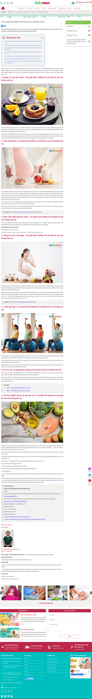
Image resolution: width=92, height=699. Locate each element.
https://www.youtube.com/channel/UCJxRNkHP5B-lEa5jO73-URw (27, 519)
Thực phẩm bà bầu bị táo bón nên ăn (21, 388)
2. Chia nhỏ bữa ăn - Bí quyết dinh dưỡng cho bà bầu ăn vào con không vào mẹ (23, 45)
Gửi (70, 636)
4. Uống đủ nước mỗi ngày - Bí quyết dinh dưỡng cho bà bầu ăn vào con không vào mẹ (23, 52)
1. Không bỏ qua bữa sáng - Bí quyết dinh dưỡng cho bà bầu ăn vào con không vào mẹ (23, 41)
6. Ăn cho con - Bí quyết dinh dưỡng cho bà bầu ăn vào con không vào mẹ (21, 58)
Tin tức (10, 12)
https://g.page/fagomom (10, 496)
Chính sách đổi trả (51, 671)
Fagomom (56, 480)
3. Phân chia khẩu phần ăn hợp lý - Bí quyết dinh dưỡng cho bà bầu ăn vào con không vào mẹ (23, 48)
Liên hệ (25, 671)
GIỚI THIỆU (28, 8)
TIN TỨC (44, 8)
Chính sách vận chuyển (52, 661)
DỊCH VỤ (36, 8)
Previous (1, 593)
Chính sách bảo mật (51, 668)
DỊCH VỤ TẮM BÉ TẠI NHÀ (27, 629)
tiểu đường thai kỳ (47, 68)
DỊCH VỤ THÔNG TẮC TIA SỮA (28, 615)
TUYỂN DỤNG (77, 8)
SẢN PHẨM (20, 8)
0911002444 (79, 2)
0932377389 (88, 2)
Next (91, 593)
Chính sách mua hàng (52, 658)
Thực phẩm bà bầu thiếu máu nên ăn (20, 390)
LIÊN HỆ (69, 8)
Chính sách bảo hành (52, 664)
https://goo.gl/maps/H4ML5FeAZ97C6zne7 (15, 501)
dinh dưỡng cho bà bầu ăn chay (27, 302)
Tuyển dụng (26, 674)
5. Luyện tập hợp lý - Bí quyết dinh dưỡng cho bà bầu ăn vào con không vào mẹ (23, 56)
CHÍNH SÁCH (61, 8)
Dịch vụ (25, 661)
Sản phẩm (26, 664)
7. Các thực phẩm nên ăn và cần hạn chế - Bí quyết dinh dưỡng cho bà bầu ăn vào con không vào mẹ (23, 61)
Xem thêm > (23, 624)
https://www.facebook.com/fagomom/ (20, 517)
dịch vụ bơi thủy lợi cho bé (26, 212)
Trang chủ (3, 12)
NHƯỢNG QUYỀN (52, 8)
